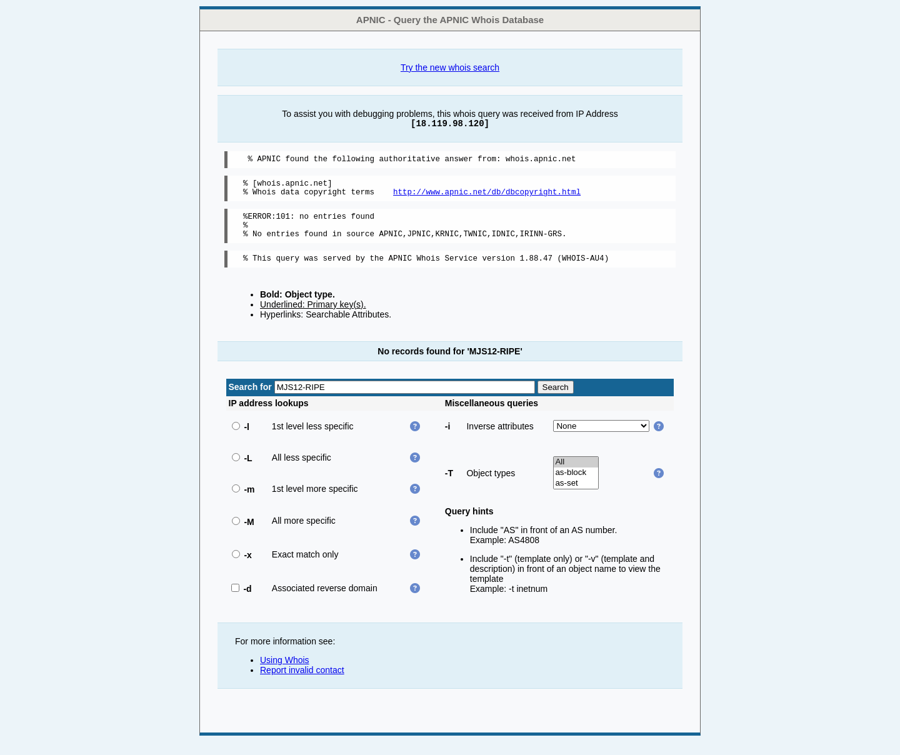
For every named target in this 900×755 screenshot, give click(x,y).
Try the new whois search (450, 67)
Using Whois (284, 673)
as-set (576, 496)
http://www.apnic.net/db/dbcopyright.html (487, 197)
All (576, 475)
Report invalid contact (302, 683)
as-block (576, 486)
